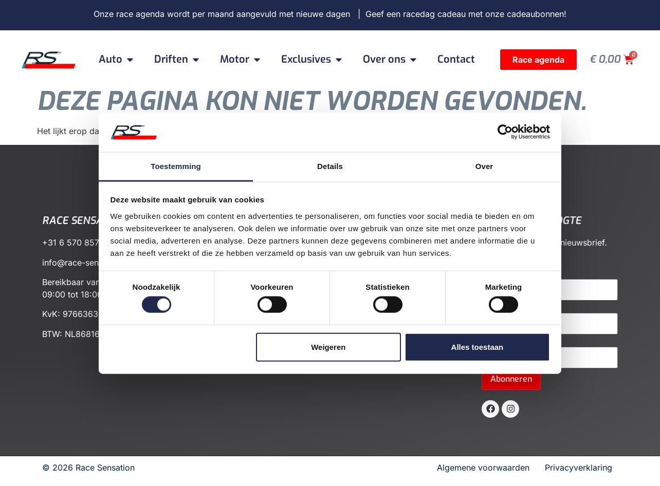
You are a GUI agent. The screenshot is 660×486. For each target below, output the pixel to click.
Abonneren (511, 378)
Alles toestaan (477, 346)
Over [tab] (484, 166)
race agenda (140, 14)
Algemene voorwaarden (487, 467)
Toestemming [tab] (176, 166)
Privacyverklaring (578, 467)
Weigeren (328, 346)
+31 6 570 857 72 (77, 242)
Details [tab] (330, 166)
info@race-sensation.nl (86, 262)
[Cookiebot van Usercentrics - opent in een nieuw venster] (505, 132)
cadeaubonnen (535, 14)
